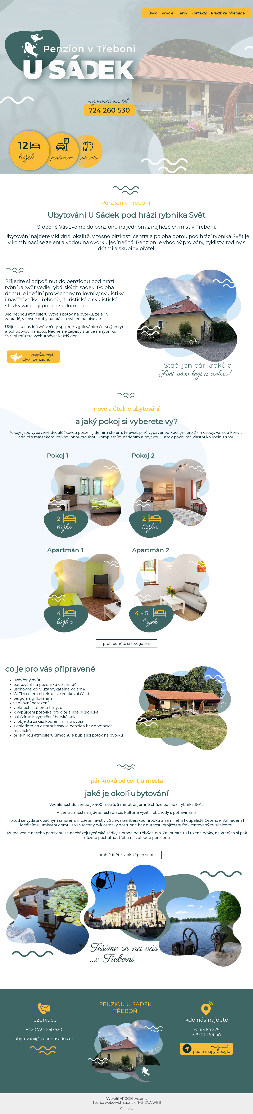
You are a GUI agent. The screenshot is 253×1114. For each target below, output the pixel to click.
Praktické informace (228, 13)
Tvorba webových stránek (114, 1103)
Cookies (126, 1109)
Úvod (152, 13)
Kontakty (199, 13)
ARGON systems (133, 1099)
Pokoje (167, 13)
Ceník (182, 13)
